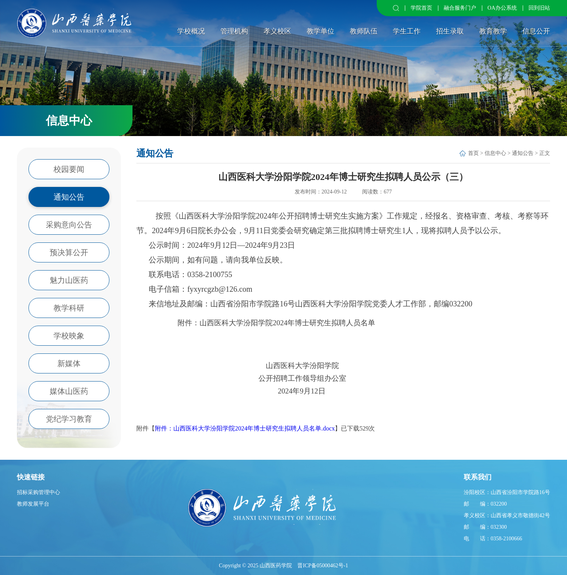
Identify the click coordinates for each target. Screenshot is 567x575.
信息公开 (536, 31)
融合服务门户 (460, 8)
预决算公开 (69, 252)
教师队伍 (363, 31)
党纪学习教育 (69, 419)
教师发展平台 (33, 504)
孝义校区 (277, 31)
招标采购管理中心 (38, 492)
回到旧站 (539, 8)
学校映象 (69, 335)
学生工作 (407, 31)
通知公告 (69, 197)
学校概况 (191, 31)
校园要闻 (69, 169)
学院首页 (421, 8)
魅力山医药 (69, 280)
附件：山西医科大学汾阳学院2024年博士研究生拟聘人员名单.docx (245, 428)
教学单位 (320, 31)
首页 (473, 153)
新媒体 (69, 363)
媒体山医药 (69, 391)
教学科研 (69, 308)
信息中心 (495, 153)
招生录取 (450, 31)
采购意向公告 (69, 224)
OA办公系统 (502, 8)
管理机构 (234, 31)
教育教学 (493, 31)
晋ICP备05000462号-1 (322, 565)
